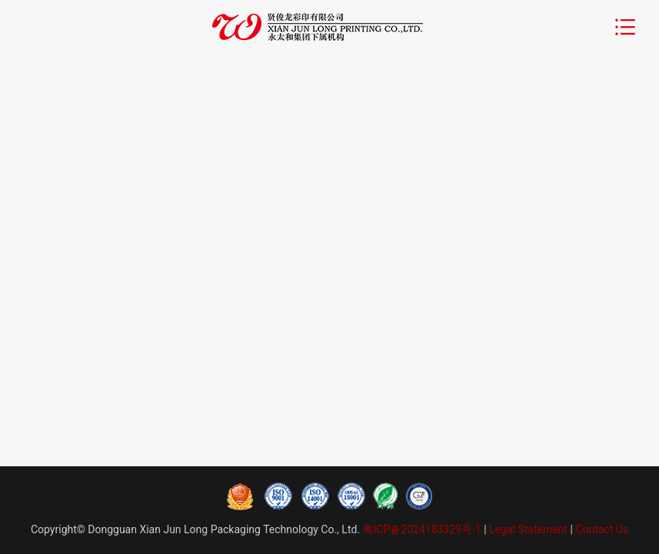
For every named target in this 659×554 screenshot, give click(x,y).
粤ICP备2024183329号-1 (422, 529)
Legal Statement (528, 529)
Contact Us (601, 529)
